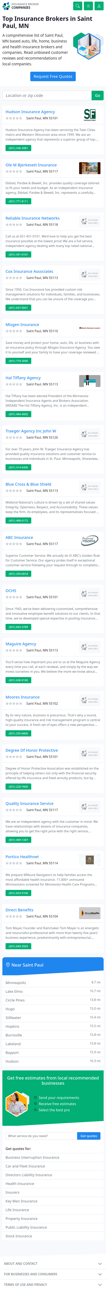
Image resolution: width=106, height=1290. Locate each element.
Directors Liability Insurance (29, 1174)
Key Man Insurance (21, 1201)
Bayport (53, 1052)
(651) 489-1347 (18, 840)
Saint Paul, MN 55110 (42, 331)
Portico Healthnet (22, 856)
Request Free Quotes (53, 76)
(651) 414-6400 (18, 467)
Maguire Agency (21, 643)
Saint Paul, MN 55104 (42, 916)
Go (97, 95)
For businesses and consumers (30, 1274)
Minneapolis (53, 982)
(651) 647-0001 (18, 308)
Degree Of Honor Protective (32, 750)
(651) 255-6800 (18, 733)
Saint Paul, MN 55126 (42, 437)
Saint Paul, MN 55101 (42, 118)
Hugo (53, 1008)
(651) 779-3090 (18, 361)
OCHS (11, 590)
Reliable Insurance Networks (33, 218)
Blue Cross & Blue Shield (28, 484)
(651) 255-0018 (18, 574)
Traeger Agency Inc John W (31, 431)
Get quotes (88, 1136)
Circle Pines (53, 1000)
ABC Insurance (19, 537)
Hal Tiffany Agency (23, 377)
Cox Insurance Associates (29, 271)
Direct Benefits (19, 910)
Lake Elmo (53, 991)
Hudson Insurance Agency (30, 111)
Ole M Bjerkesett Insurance (31, 165)
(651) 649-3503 (18, 946)
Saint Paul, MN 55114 (42, 863)
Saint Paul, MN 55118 (42, 224)
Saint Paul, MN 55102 (42, 703)
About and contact (20, 1263)
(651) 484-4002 (18, 414)
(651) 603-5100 (18, 893)
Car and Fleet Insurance (25, 1166)
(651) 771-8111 (18, 201)
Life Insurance (17, 1209)
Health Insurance (20, 1183)
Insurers (12, 1192)
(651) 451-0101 (18, 254)
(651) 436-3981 (18, 148)
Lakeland (53, 1043)
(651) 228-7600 (18, 786)
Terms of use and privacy (25, 1284)
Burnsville (53, 1034)
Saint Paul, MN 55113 (42, 278)
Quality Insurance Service (29, 803)
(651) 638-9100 (18, 680)
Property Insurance (22, 1218)
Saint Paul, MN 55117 (42, 171)
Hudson (53, 1061)
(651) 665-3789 (18, 627)
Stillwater (53, 1017)
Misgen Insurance (22, 324)
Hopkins (53, 1026)
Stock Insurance (19, 1236)
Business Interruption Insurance (32, 1157)
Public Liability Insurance (26, 1227)
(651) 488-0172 (18, 520)
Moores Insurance (23, 697)
